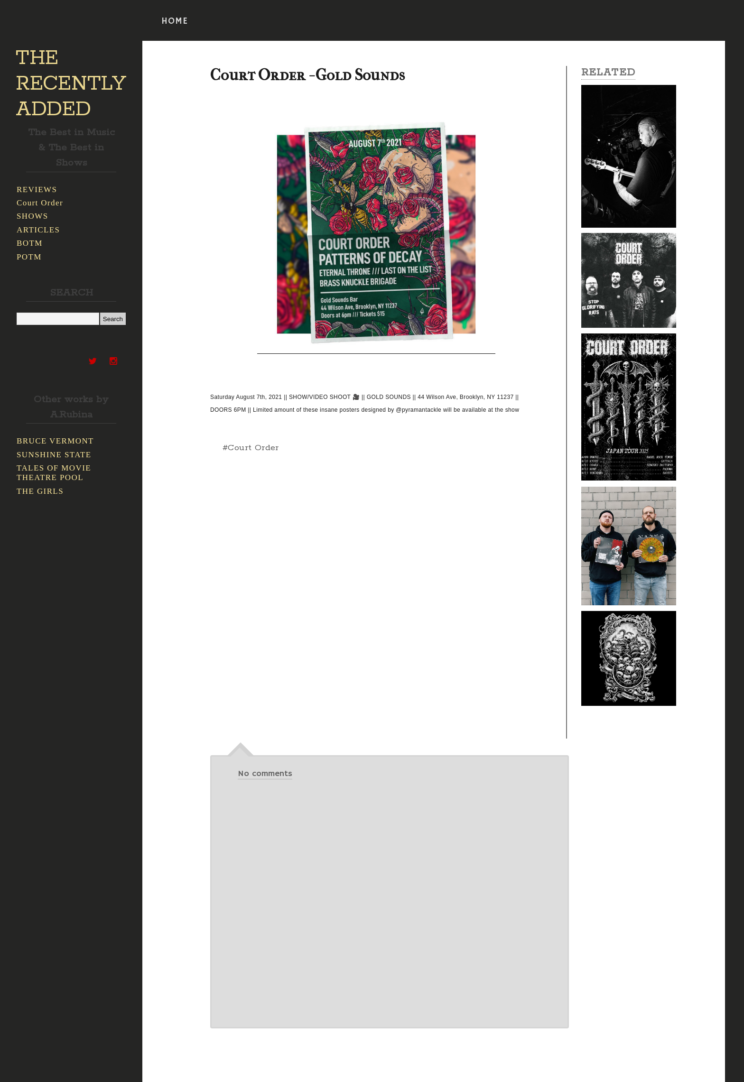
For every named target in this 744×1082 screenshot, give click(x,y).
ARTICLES (38, 229)
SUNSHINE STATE (54, 454)
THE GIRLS (40, 491)
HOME (174, 21)
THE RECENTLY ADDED (71, 84)
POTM (29, 256)
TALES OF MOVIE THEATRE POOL (54, 472)
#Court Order (251, 448)
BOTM (30, 243)
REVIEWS (37, 189)
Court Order (40, 202)
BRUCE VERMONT (55, 440)
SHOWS (32, 216)
